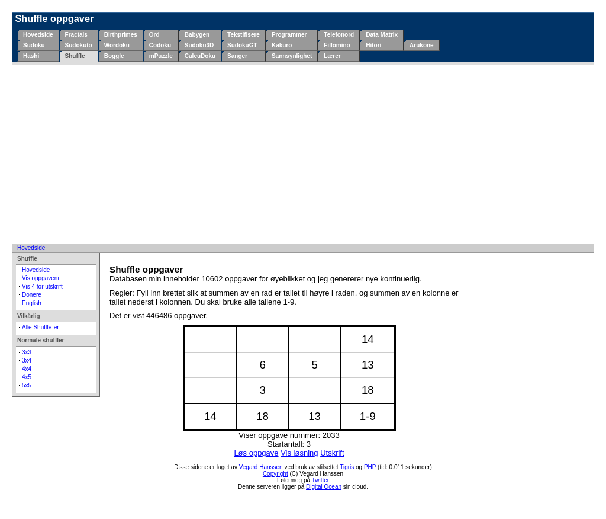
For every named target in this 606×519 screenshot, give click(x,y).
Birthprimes (120, 34)
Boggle (114, 56)
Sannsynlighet (292, 56)
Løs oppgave (256, 452)
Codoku (160, 45)
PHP (370, 467)
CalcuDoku (200, 56)
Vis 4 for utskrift (42, 286)
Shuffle (75, 56)
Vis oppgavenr (41, 278)
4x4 (26, 369)
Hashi (31, 56)
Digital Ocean (323, 486)
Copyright (275, 473)
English (31, 303)
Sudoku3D (199, 45)
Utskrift (332, 452)
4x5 (26, 377)
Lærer (332, 56)
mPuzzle (161, 56)
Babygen (197, 34)
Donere (31, 294)
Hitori (373, 45)
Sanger (237, 56)
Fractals (76, 34)
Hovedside (38, 34)
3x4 (26, 360)
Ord (154, 34)
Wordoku (117, 45)
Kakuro (282, 45)
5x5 (26, 385)
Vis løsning (299, 452)
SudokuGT (242, 45)
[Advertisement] (303, 154)
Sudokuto (78, 45)
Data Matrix (382, 34)
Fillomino (337, 45)
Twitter (320, 480)
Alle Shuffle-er (40, 327)
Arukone (422, 45)
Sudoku (34, 45)
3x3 (26, 352)
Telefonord (339, 34)
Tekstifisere (243, 34)
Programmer (289, 34)
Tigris (347, 467)
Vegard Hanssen (261, 467)
